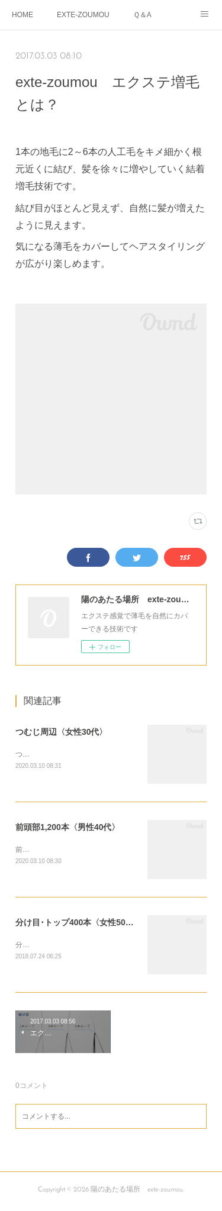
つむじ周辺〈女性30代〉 (61, 732)
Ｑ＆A (142, 15)
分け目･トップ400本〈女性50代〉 (78, 923)
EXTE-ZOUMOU (83, 15)
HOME (22, 15)
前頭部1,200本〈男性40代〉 (67, 827)
